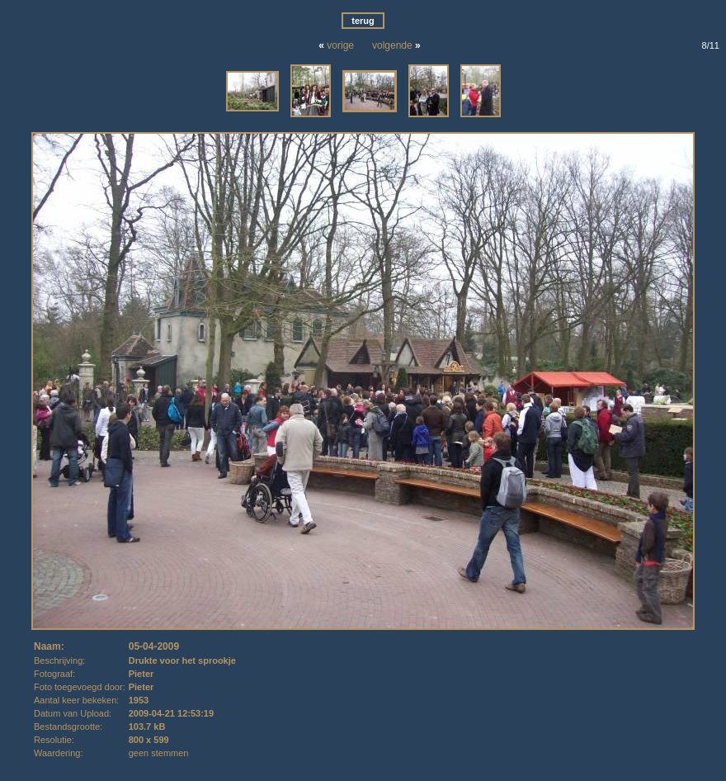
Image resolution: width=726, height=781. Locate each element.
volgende (392, 45)
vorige (340, 45)
